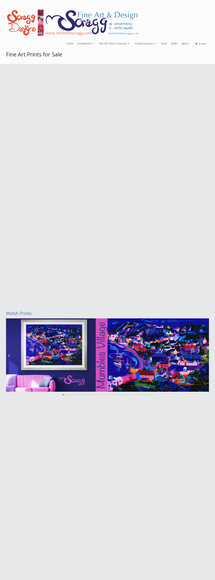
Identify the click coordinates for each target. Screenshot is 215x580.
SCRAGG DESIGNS (145, 43)
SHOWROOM (85, 43)
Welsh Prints (19, 313)
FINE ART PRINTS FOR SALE (114, 43)
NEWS (174, 43)
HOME (69, 43)
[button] (9, 355)
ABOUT (185, 43)
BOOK (164, 43)
